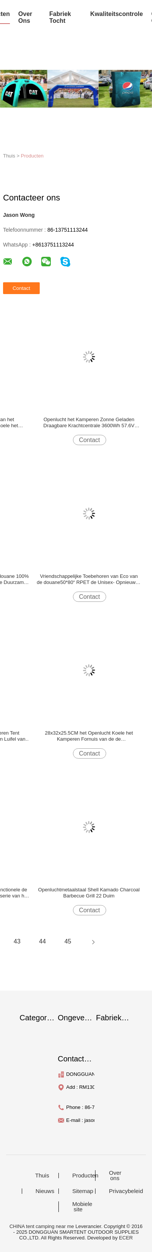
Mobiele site (82, 1206)
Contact (89, 440)
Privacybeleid (119, 1191)
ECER (126, 1238)
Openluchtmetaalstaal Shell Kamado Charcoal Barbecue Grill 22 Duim (89, 893)
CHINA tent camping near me (42, 1226)
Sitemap (82, 1191)
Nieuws (45, 1191)
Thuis (42, 1175)
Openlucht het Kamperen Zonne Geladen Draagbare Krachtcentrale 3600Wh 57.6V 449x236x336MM (89, 423)
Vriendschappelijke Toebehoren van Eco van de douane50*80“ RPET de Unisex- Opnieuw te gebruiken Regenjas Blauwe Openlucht (89, 579)
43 (17, 941)
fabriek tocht (60, 17)
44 (42, 941)
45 (68, 941)
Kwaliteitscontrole (116, 14)
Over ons (115, 1175)
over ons (25, 17)
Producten (32, 156)
